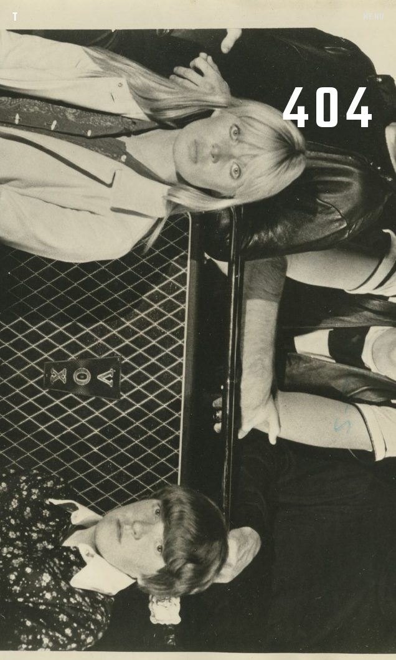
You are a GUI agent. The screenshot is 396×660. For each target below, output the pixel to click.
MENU (373, 16)
